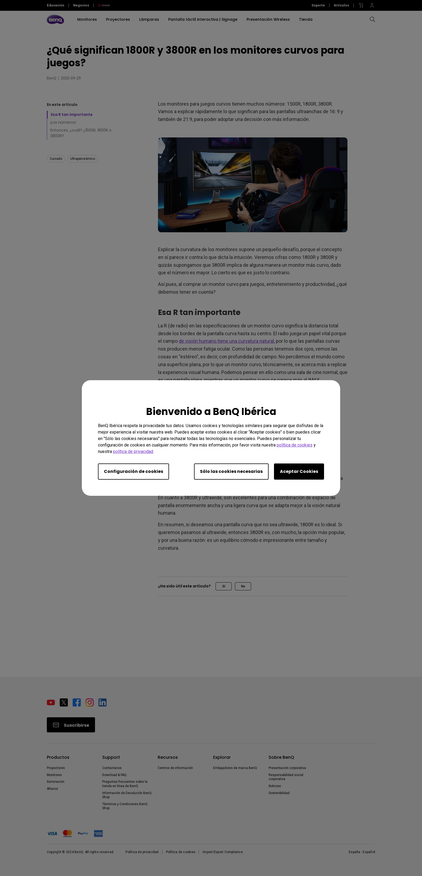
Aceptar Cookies (299, 471)
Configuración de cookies (133, 471)
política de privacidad (133, 451)
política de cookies (294, 445)
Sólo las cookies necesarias (231, 471)
